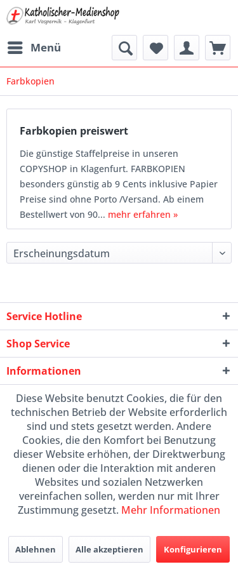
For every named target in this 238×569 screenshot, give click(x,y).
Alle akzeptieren (109, 549)
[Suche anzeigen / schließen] (124, 47)
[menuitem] (33, 47)
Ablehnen (35, 549)
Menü (34, 46)
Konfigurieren (193, 549)
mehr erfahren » (143, 214)
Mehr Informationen (170, 510)
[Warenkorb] (217, 47)
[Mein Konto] (186, 47)
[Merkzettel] (155, 47)
